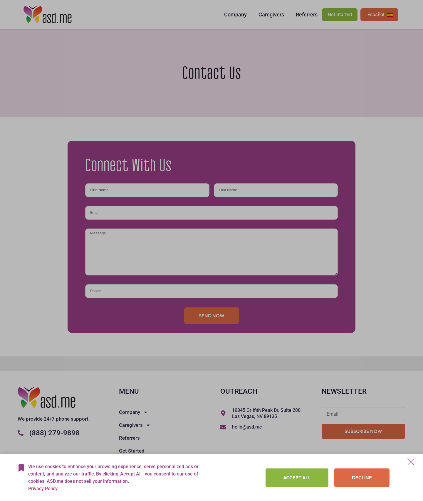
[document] (211, 250)
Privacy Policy (43, 488)
